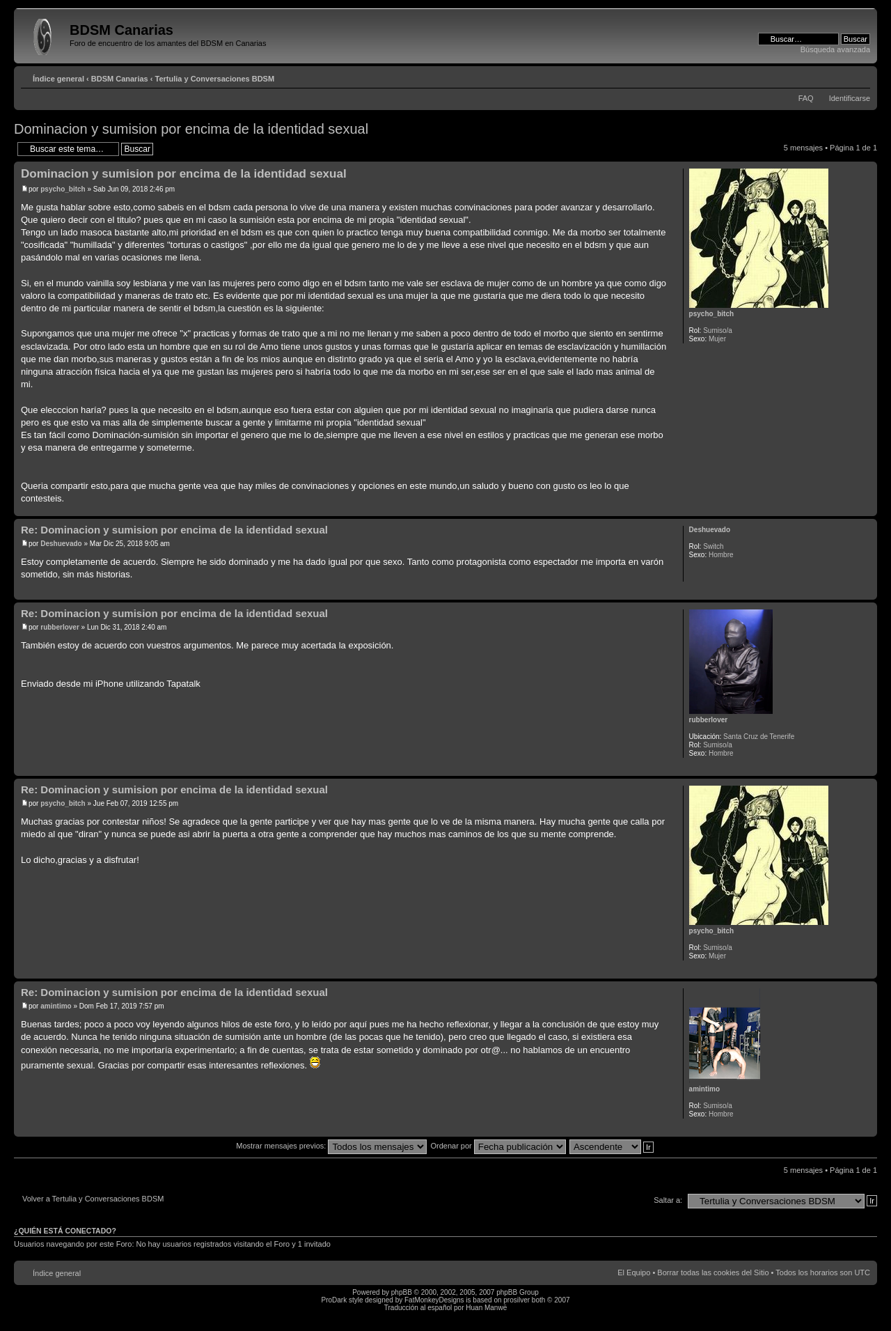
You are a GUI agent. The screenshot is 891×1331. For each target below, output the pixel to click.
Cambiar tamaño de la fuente (860, 76)
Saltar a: (668, 1200)
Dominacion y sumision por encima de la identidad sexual (191, 129)
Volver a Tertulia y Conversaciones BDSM (93, 1198)
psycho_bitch (62, 189)
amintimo (55, 1006)
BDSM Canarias (119, 79)
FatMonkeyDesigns (434, 1300)
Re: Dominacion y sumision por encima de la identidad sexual (174, 530)
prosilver (516, 1300)
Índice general (58, 79)
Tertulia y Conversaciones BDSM (215, 79)
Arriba (866, 509)
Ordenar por (497, 1146)
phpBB (401, 1292)
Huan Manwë (486, 1307)
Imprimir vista (838, 76)
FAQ (806, 98)
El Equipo (633, 1272)
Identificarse (849, 98)
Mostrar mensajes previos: (331, 1146)
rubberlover (59, 627)
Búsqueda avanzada (835, 49)
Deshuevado (60, 543)
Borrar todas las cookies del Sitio (712, 1272)
